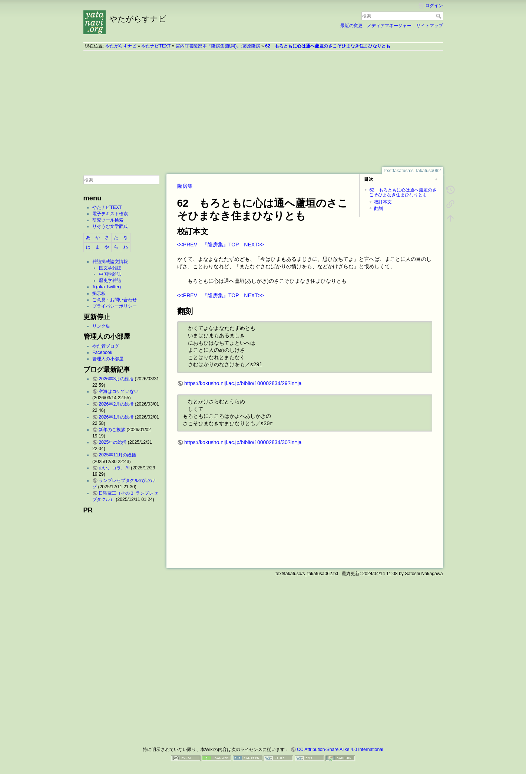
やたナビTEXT (156, 46)
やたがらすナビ (120, 46)
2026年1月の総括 (116, 417)
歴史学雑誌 (110, 280)
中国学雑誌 (110, 274)
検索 (439, 16)
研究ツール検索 (107, 220)
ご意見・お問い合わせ (114, 299)
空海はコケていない (119, 391)
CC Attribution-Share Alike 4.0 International (340, 749)
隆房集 (185, 186)
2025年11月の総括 (117, 454)
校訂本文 (383, 201)
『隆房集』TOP (220, 244)
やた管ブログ (105, 346)
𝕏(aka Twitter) (106, 286)
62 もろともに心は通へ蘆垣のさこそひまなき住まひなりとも (327, 46)
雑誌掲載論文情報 (110, 261)
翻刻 (378, 208)
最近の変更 (351, 25)
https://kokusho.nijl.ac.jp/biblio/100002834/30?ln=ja (242, 442)
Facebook (102, 352)
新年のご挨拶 (112, 429)
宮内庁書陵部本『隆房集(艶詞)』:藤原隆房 (218, 46)
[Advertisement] (263, 109)
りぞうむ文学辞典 (110, 226)
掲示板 (99, 293)
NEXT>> (254, 244)
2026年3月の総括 (116, 378)
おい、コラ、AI (114, 467)
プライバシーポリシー (114, 306)
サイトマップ (429, 25)
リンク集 (101, 326)
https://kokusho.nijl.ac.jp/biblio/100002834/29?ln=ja (242, 383)
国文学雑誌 (110, 267)
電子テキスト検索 (110, 213)
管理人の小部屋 (107, 358)
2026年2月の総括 (116, 404)
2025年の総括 (112, 442)
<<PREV (187, 244)
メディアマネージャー (389, 25)
